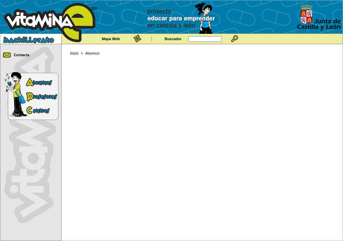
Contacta (21, 55)
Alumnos (92, 53)
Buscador (173, 39)
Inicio (74, 53)
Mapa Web (111, 39)
